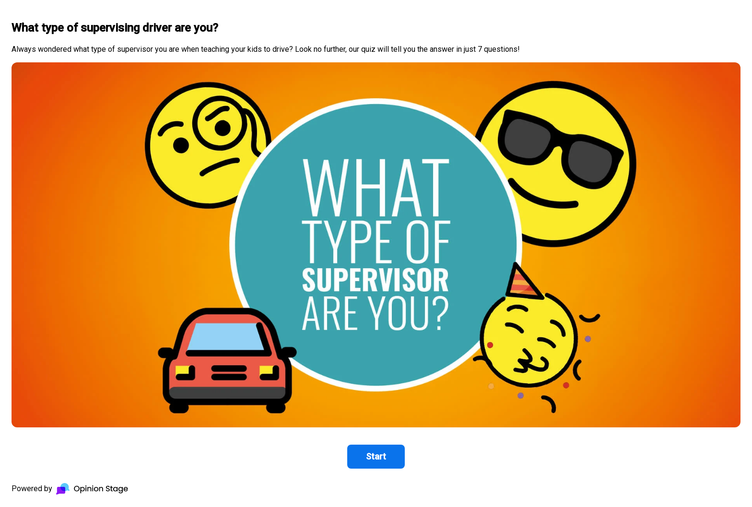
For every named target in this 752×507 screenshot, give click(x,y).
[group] (376, 253)
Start (376, 456)
